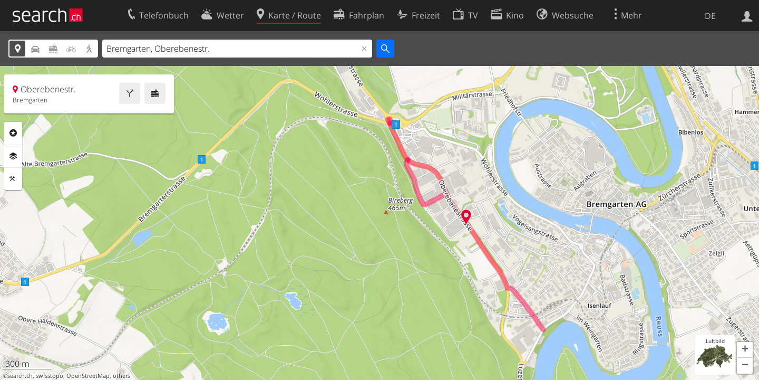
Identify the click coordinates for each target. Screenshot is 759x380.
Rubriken (13, 133)
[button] (745, 350)
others (121, 375)
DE (710, 16)
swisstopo (49, 375)
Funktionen (13, 179)
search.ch (20, 375)
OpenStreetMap (88, 375)
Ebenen (13, 156)
